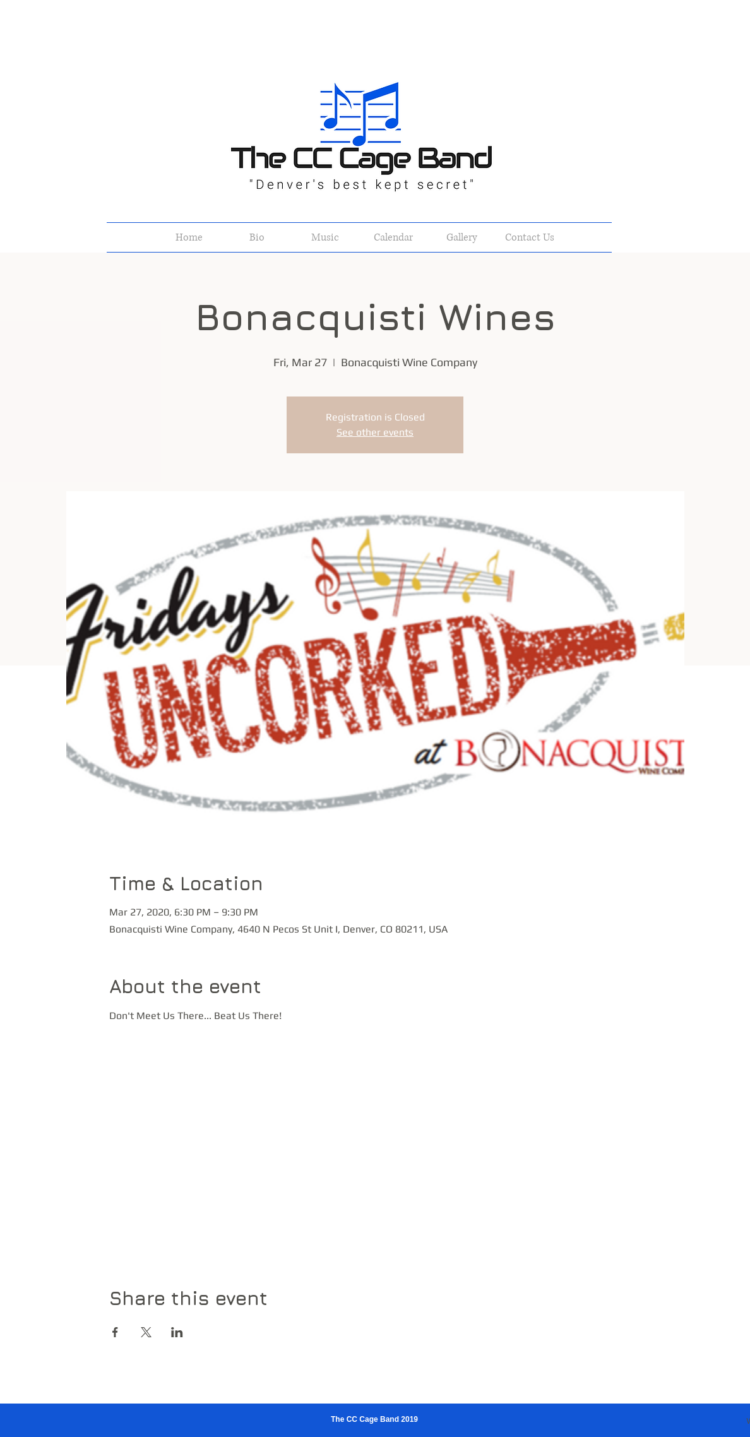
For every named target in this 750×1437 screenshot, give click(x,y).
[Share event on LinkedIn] (177, 1332)
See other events (375, 432)
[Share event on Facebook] (115, 1332)
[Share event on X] (146, 1332)
